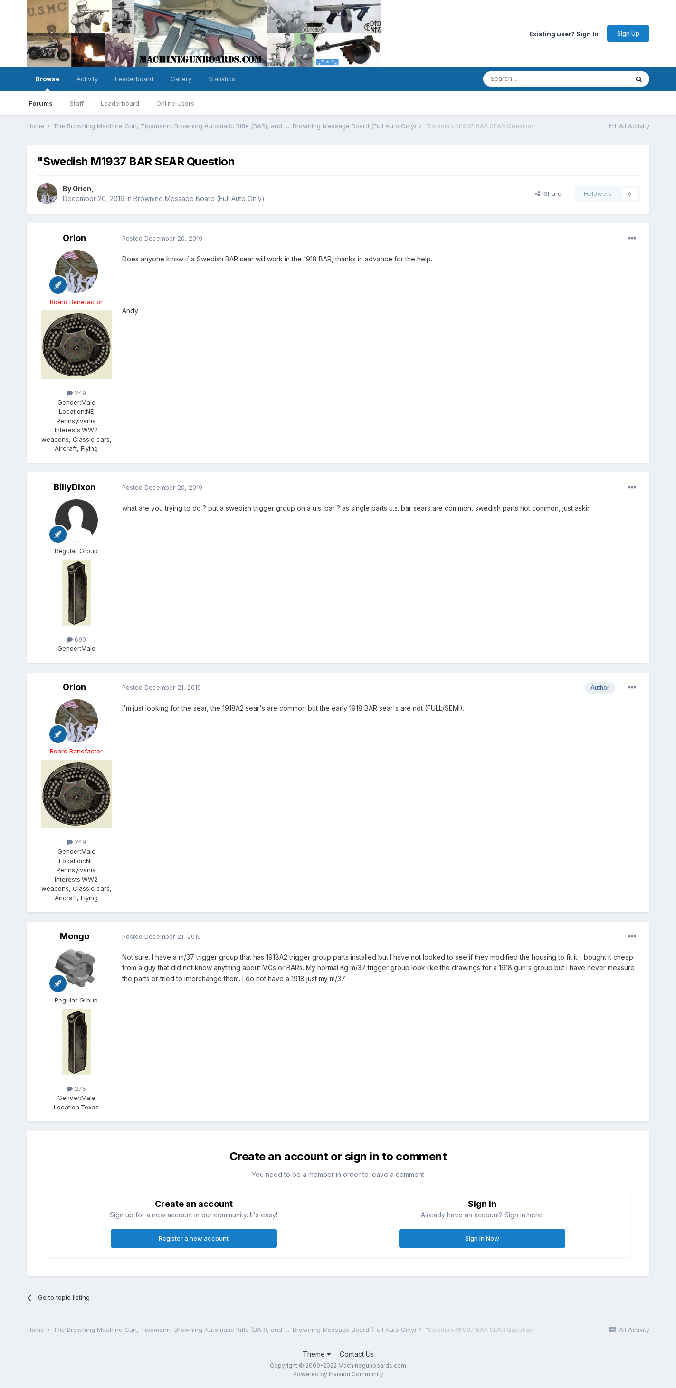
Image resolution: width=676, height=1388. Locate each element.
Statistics (222, 79)
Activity (87, 79)
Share (548, 193)
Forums (41, 103)
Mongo (74, 936)
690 (76, 639)
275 (76, 1088)
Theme (317, 1354)
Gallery (181, 79)
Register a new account (194, 1238)
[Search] (531, 79)
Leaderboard (120, 103)
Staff (77, 103)
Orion (82, 188)
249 (76, 392)
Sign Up (628, 33)
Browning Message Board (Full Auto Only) (199, 198)
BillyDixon (74, 487)
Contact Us (357, 1354)
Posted (162, 238)
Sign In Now (482, 1238)
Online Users (175, 103)
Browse (47, 83)
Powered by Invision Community (338, 1374)
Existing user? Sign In (564, 33)
